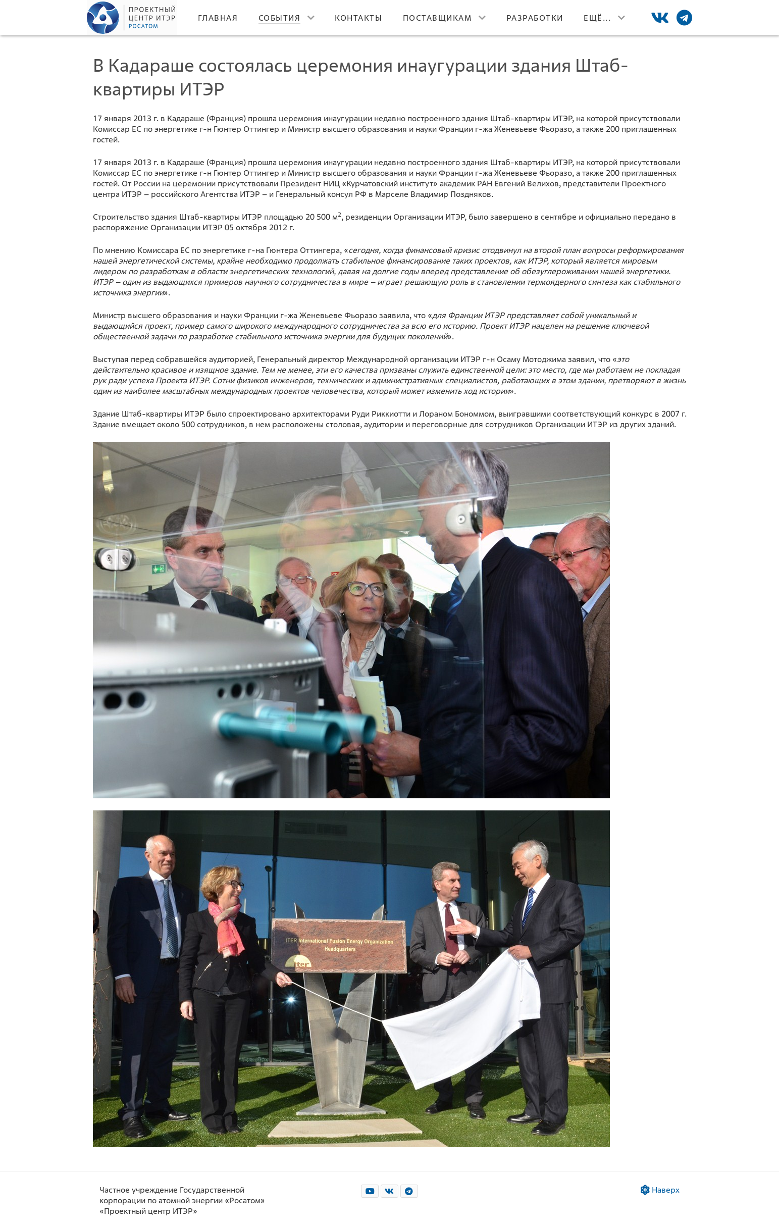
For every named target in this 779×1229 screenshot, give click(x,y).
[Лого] (132, 17)
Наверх (660, 1190)
